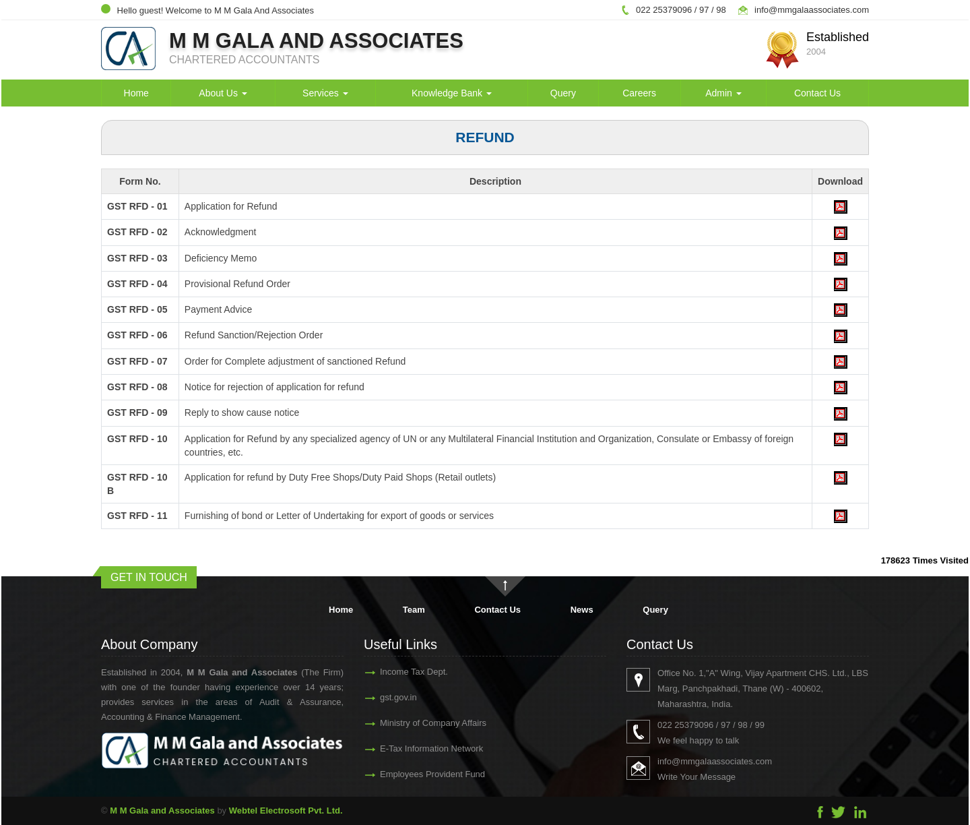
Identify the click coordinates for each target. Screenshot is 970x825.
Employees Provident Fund (420, 774)
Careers (639, 93)
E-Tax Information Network (419, 748)
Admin (723, 93)
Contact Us (817, 93)
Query (563, 93)
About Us (223, 93)
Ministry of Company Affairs (421, 723)
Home (136, 93)
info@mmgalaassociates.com (811, 10)
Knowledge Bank (452, 93)
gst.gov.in (386, 697)
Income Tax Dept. (402, 672)
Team (414, 610)
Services (325, 93)
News (582, 610)
